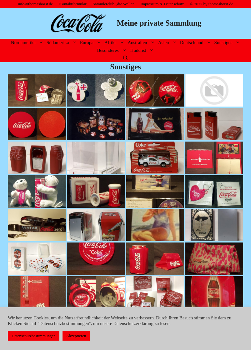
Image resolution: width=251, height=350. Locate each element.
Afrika (115, 43)
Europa (91, 43)
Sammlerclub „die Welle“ (113, 4)
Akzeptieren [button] (76, 335)
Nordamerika (28, 43)
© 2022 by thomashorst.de (211, 4)
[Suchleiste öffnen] (125, 58)
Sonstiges (228, 43)
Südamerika (62, 43)
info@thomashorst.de (35, 4)
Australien (142, 43)
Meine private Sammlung (159, 23)
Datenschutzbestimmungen (34, 335)
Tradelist (143, 50)
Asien (168, 43)
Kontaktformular (72, 4)
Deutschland (196, 43)
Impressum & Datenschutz (162, 4)
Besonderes (112, 50)
